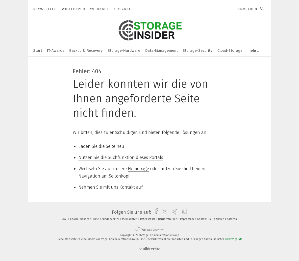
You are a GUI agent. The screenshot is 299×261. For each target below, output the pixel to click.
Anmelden (247, 9)
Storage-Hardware (124, 50)
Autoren (232, 219)
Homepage (138, 168)
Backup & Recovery (86, 50)
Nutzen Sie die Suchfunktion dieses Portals (120, 157)
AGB (65, 219)
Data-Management (161, 50)
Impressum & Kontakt (193, 219)
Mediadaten (130, 219)
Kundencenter (111, 219)
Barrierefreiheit (168, 219)
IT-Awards (55, 50)
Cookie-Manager (80, 219)
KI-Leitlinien (217, 219)
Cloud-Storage (230, 50)
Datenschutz (148, 219)
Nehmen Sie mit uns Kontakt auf (110, 187)
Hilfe (96, 219)
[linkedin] (183, 212)
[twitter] (163, 212)
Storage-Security (197, 50)
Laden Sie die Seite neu (101, 146)
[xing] (173, 212)
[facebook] (155, 212)
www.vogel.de (234, 239)
